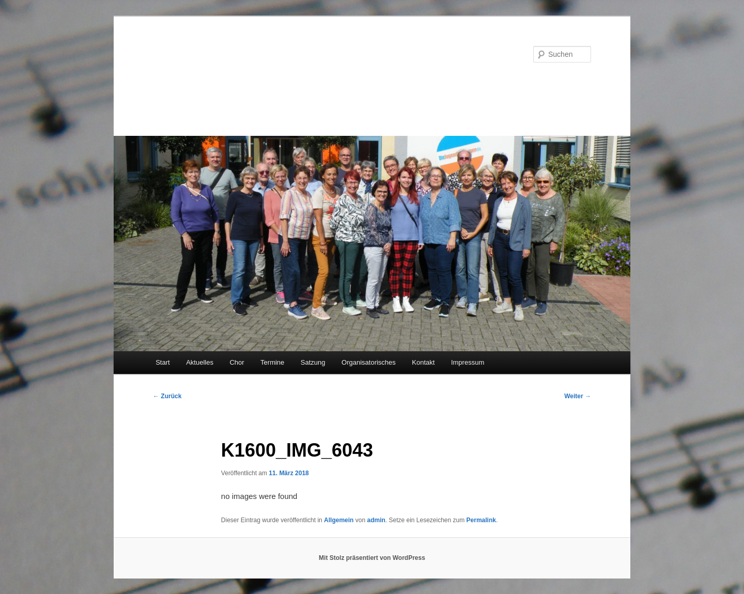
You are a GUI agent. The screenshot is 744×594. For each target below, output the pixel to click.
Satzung (313, 362)
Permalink (481, 520)
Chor (236, 362)
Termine (272, 362)
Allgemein (338, 520)
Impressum (467, 362)
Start (162, 362)
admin (376, 520)
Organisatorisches (369, 362)
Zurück (167, 396)
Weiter (577, 396)
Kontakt (423, 362)
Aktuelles (199, 362)
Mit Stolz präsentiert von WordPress (372, 557)
